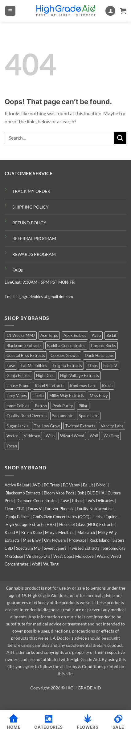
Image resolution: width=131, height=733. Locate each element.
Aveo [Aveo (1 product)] (96, 335)
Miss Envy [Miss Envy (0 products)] (99, 395)
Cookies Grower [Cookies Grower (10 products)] (65, 355)
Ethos (77, 500)
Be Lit (88, 484)
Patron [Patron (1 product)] (41, 405)
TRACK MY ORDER (31, 191)
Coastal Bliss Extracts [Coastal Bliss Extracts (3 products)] (25, 355)
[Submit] (120, 138)
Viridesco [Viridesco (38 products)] (32, 435)
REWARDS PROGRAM (34, 254)
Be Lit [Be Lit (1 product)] (111, 335)
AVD (36, 484)
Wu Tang (51, 563)
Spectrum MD (28, 548)
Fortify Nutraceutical (95, 508)
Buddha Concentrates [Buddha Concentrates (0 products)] (66, 345)
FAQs (17, 270)
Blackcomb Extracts (23, 492)
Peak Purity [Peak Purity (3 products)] (62, 405)
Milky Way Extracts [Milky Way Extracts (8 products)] (66, 395)
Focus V (35, 508)
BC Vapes (71, 484)
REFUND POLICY (29, 222)
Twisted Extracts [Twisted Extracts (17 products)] (80, 425)
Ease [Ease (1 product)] (10, 365)
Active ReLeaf (17, 484)
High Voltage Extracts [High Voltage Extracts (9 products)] (79, 375)
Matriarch (86, 532)
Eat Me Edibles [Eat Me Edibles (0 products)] (34, 365)
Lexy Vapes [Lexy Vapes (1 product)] (16, 395)
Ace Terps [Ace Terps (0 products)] (49, 335)
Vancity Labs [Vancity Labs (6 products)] (112, 425)
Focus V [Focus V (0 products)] (110, 365)
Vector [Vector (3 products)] (12, 435)
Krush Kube (31, 532)
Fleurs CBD (15, 508)
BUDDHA (95, 492)
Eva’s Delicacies (99, 500)
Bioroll (101, 484)
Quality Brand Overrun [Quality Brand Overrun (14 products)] (26, 415)
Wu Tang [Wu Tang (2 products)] (111, 435)
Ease (64, 500)
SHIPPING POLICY (30, 207)
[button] (10, 11)
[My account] (110, 11)
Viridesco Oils (38, 556)
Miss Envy (32, 540)
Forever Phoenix (59, 508)
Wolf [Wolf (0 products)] (94, 435)
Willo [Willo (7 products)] (50, 435)
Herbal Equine (104, 516)
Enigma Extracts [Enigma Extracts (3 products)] (67, 365)
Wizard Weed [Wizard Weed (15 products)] (72, 435)
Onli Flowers (55, 540)
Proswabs (77, 540)
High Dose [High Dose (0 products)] (45, 375)
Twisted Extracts (85, 548)
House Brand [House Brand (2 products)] (17, 385)
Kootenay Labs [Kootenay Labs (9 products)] (83, 385)
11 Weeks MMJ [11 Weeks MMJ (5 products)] (20, 335)
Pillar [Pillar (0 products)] (83, 405)
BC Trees (52, 484)
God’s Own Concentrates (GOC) (61, 516)
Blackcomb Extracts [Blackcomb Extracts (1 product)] (24, 345)
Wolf (36, 563)
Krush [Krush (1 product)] (107, 385)
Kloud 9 (11, 532)
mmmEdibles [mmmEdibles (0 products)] (17, 405)
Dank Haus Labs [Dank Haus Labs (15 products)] (99, 355)
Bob (80, 492)
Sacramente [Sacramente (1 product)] (62, 415)
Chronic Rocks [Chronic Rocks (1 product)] (103, 345)
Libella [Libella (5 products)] (38, 395)
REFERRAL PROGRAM (34, 238)
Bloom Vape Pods (59, 492)
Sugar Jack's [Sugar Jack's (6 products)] (17, 425)
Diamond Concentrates (36, 500)
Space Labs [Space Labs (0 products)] (89, 415)
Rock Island (99, 540)
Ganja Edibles (18, 516)
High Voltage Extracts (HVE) (31, 524)
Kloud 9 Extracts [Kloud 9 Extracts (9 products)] (49, 385)
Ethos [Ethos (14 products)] (93, 365)
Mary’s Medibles (59, 532)
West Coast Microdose (73, 556)
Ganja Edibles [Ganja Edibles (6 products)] (18, 375)
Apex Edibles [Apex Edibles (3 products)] (74, 335)
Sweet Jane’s (55, 548)
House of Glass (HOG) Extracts (86, 524)
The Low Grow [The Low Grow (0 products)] (47, 425)
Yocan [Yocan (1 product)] (11, 445)
